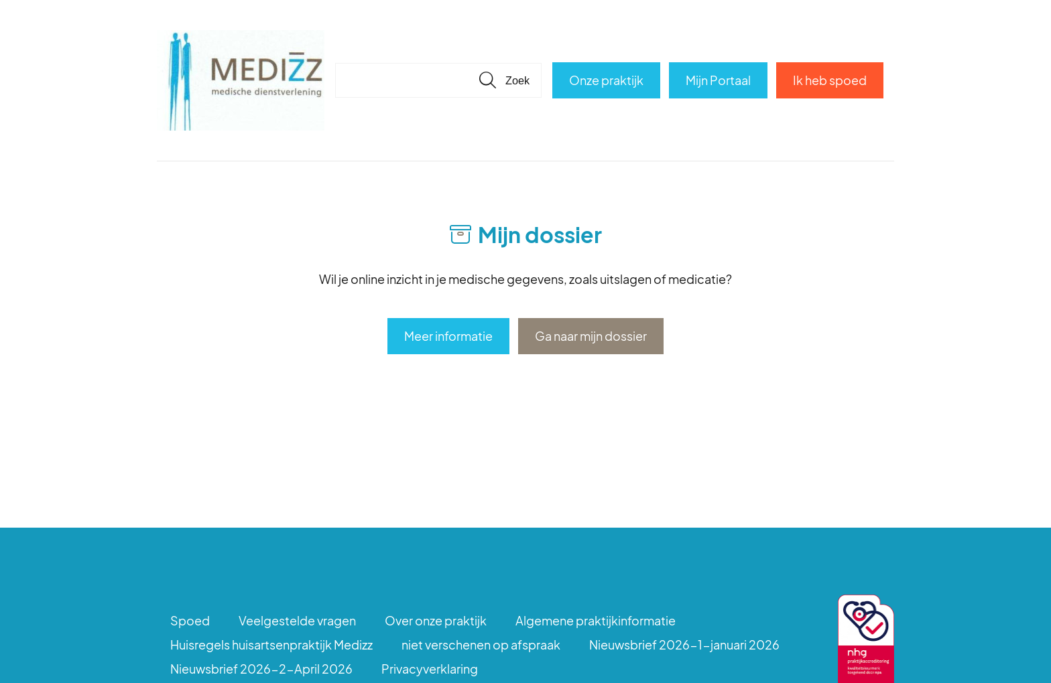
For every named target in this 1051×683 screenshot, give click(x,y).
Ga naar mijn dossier (591, 336)
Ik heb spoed (830, 80)
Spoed (190, 620)
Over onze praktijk (436, 620)
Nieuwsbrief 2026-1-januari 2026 (684, 644)
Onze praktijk (606, 80)
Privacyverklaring (429, 668)
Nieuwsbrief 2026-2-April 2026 (261, 668)
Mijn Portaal (718, 80)
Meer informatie (448, 336)
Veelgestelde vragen (297, 620)
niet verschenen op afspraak (480, 644)
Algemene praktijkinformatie (595, 620)
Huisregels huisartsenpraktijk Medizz (271, 644)
